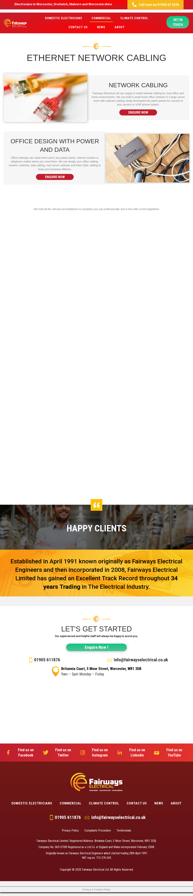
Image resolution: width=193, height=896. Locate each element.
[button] (155, 4)
